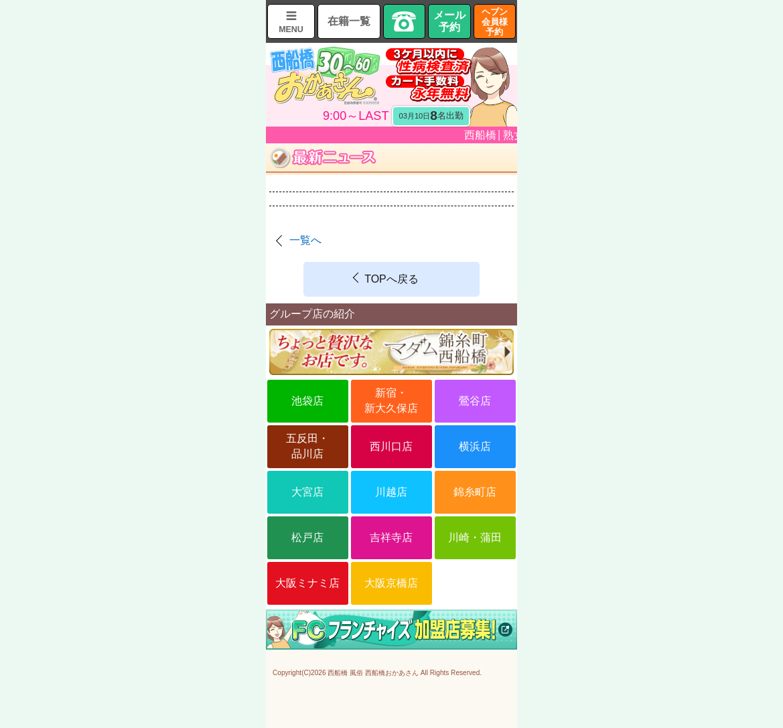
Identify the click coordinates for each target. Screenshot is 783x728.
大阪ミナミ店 (307, 583)
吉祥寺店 (391, 537)
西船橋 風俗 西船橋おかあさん (373, 672)
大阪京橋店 (391, 583)
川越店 (391, 492)
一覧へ (305, 240)
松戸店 (307, 537)
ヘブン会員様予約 (495, 22)
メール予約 (449, 21)
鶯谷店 (475, 401)
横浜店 (475, 446)
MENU (291, 29)
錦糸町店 (474, 492)
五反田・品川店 (307, 446)
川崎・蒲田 (475, 537)
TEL (404, 21)
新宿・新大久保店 (391, 400)
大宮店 (307, 492)
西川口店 (391, 446)
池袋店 (307, 401)
